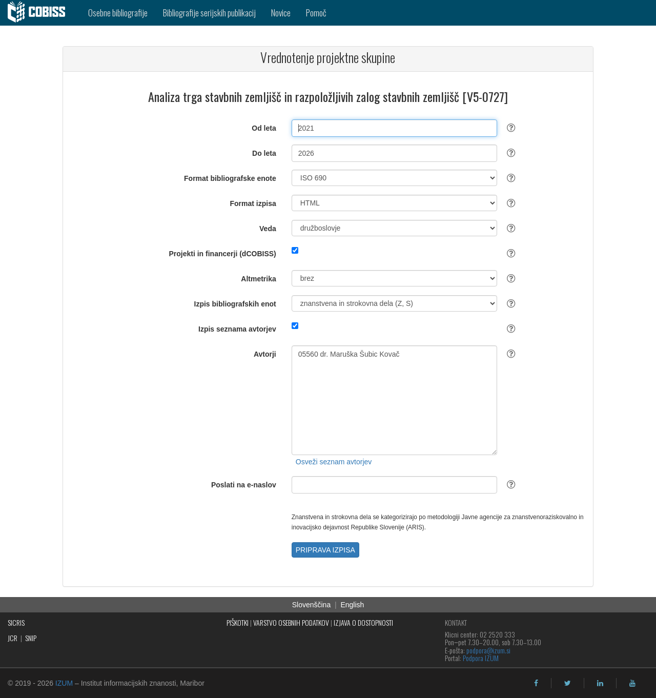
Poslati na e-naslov (243, 485)
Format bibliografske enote (230, 178)
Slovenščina (311, 605)
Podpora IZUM (481, 657)
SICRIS (16, 622)
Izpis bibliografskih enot (235, 304)
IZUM (64, 683)
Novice (281, 12)
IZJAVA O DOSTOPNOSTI (363, 622)
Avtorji (265, 354)
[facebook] (536, 683)
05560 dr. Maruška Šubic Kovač (394, 400)
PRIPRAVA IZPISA (325, 550)
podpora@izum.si (488, 650)
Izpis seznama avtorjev (237, 329)
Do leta (264, 153)
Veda (267, 228)
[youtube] (632, 683)
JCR (12, 637)
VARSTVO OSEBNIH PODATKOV (291, 622)
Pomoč (316, 12)
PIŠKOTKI (238, 622)
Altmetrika (258, 279)
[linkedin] (600, 683)
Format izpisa (253, 203)
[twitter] (567, 683)
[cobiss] (40, 13)
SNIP (30, 637)
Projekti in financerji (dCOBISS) (222, 254)
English (352, 605)
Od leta (264, 128)
